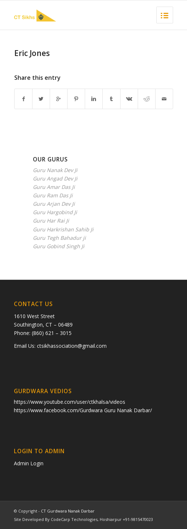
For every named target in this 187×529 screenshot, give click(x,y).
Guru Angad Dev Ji (55, 178)
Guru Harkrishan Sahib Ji (63, 229)
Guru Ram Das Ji (53, 195)
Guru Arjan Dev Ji (54, 203)
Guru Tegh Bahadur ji (59, 237)
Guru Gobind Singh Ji (58, 246)
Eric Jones (32, 53)
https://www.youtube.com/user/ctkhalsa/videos (69, 401)
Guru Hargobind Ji (55, 212)
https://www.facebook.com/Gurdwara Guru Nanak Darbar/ (83, 410)
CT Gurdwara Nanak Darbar (68, 511)
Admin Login (28, 463)
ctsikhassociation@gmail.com (72, 345)
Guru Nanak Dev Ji (55, 170)
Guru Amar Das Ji (54, 186)
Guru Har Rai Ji (51, 220)
